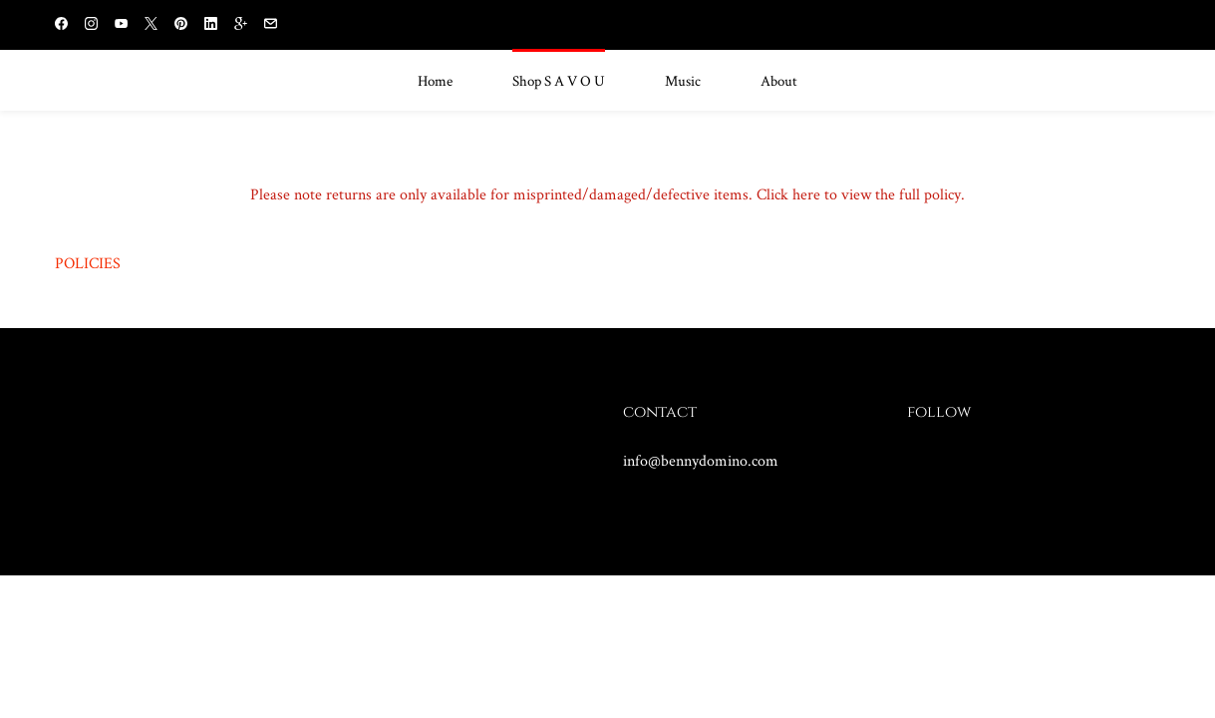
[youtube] (121, 25)
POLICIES (88, 262)
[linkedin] (210, 25)
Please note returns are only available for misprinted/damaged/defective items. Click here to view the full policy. (607, 193)
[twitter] (151, 25)
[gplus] (240, 25)
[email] (270, 25)
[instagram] (91, 25)
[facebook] (61, 25)
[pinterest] (180, 25)
